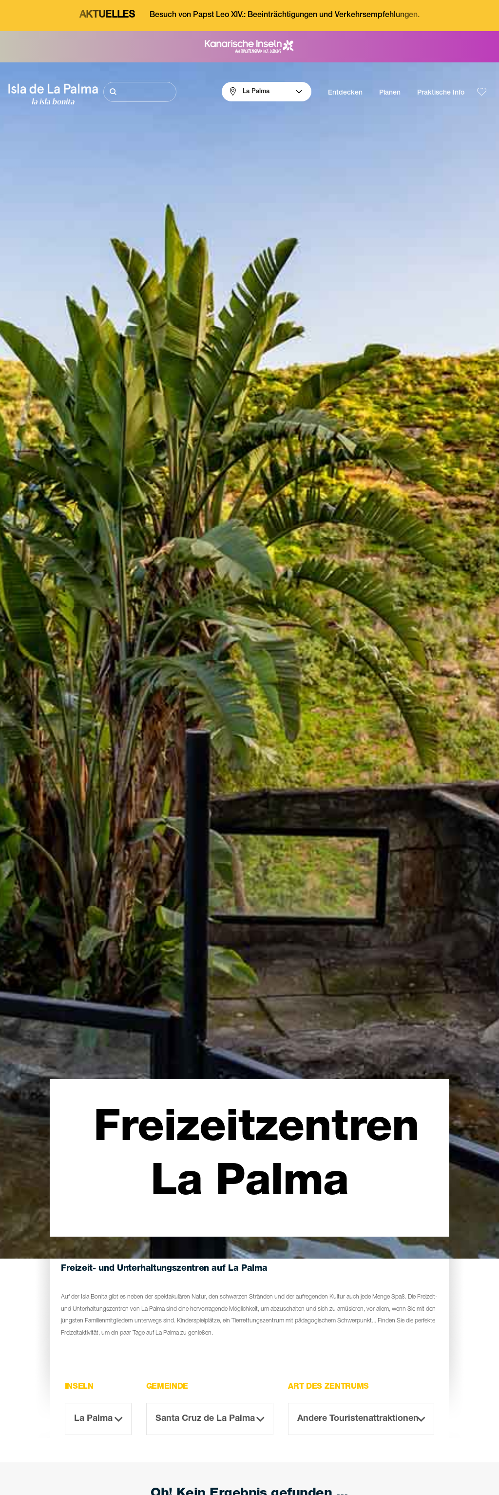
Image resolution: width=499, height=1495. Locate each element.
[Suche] (140, 92)
